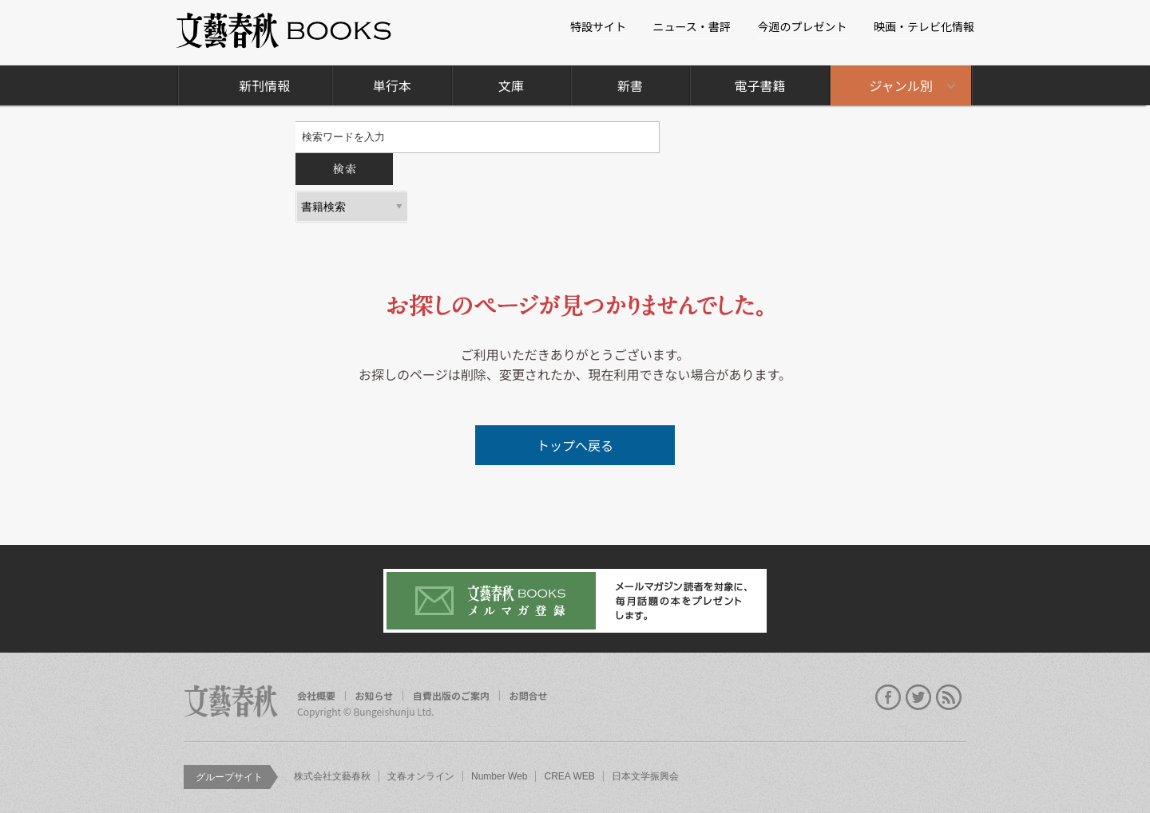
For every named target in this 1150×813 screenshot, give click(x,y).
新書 (630, 85)
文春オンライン (420, 776)
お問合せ (529, 696)
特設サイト (598, 26)
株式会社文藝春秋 (332, 776)
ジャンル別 (901, 85)
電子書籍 (759, 85)
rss (949, 697)
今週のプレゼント (802, 26)
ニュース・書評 (692, 26)
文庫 (511, 85)
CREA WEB (569, 776)
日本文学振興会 (645, 776)
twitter (918, 697)
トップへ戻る (575, 445)
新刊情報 (264, 85)
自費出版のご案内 (451, 696)
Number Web (499, 776)
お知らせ (374, 696)
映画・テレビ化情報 (924, 26)
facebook (888, 697)
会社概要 (316, 696)
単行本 (392, 85)
